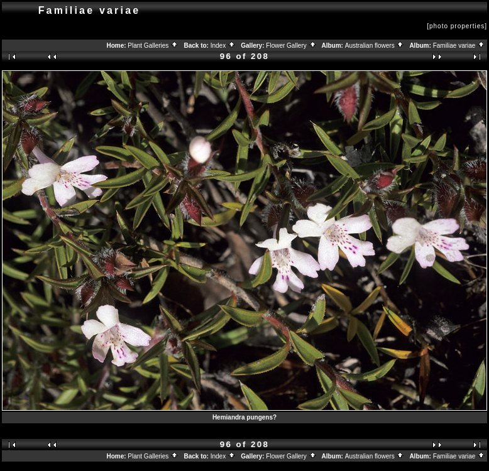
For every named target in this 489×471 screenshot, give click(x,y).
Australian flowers (375, 45)
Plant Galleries (153, 45)
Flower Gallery (291, 45)
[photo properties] (457, 26)
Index (223, 45)
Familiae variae (459, 45)
